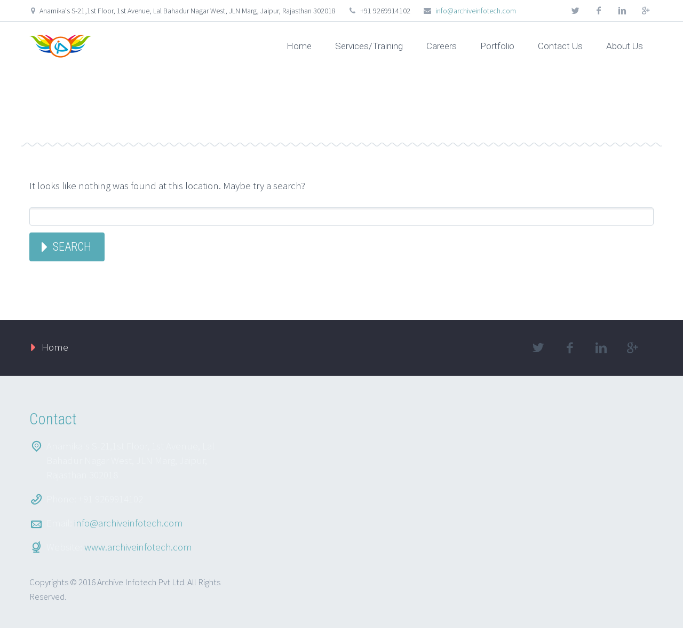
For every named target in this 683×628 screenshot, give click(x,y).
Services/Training (369, 46)
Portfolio (497, 46)
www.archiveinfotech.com (138, 546)
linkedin (622, 11)
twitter (575, 11)
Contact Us (560, 46)
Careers (441, 46)
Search (72, 246)
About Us (624, 46)
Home (299, 46)
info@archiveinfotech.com (475, 10)
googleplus (646, 11)
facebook (599, 11)
